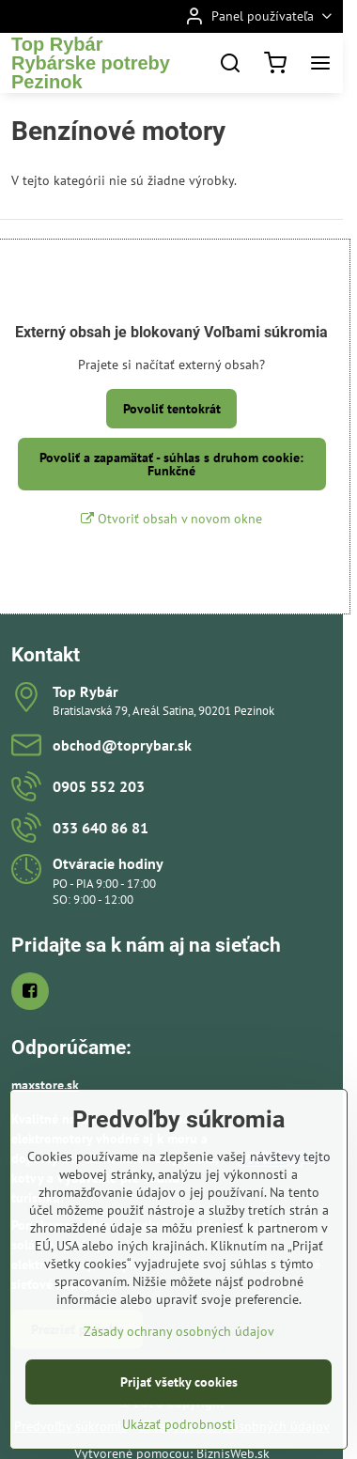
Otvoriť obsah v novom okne (171, 518)
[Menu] (320, 63)
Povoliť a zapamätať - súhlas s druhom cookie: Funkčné (171, 464)
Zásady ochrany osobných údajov (179, 1382)
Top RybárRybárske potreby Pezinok (90, 63)
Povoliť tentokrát (172, 408)
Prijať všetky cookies (179, 1433)
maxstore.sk (45, 1085)
